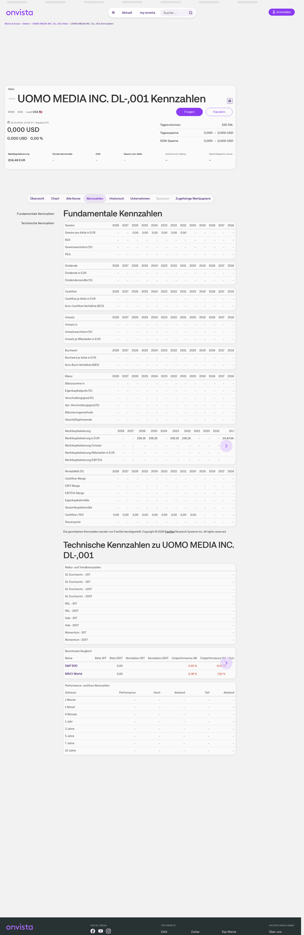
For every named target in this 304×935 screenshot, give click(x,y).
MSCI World (73, 674)
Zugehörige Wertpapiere (193, 198)
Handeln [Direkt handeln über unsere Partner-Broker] (219, 112)
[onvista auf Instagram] (108, 932)
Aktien (26, 23)
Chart (55, 198)
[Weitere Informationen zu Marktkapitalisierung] (16, 160)
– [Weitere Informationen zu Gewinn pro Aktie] (124, 160)
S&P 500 (71, 666)
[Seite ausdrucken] (230, 101)
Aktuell (127, 13)
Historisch (116, 198)
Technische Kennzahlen (37, 223)
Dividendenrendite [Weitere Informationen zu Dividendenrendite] (62, 154)
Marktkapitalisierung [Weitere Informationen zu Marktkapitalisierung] (18, 154)
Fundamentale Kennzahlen (35, 214)
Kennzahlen (95, 198)
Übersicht (37, 198)
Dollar (195, 932)
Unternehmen (140, 198)
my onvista (147, 13)
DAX (164, 932)
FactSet (170, 531)
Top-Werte (229, 932)
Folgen (189, 112)
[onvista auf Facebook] (92, 932)
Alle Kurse (73, 198)
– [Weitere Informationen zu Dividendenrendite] (53, 160)
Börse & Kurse (12, 23)
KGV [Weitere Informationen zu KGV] (98, 154)
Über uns (275, 932)
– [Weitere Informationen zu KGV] (96, 160)
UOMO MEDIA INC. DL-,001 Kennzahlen (92, 23)
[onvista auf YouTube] (100, 932)
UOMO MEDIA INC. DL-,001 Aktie (50, 23)
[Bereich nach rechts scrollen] (226, 446)
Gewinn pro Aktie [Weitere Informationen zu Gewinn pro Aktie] (133, 154)
